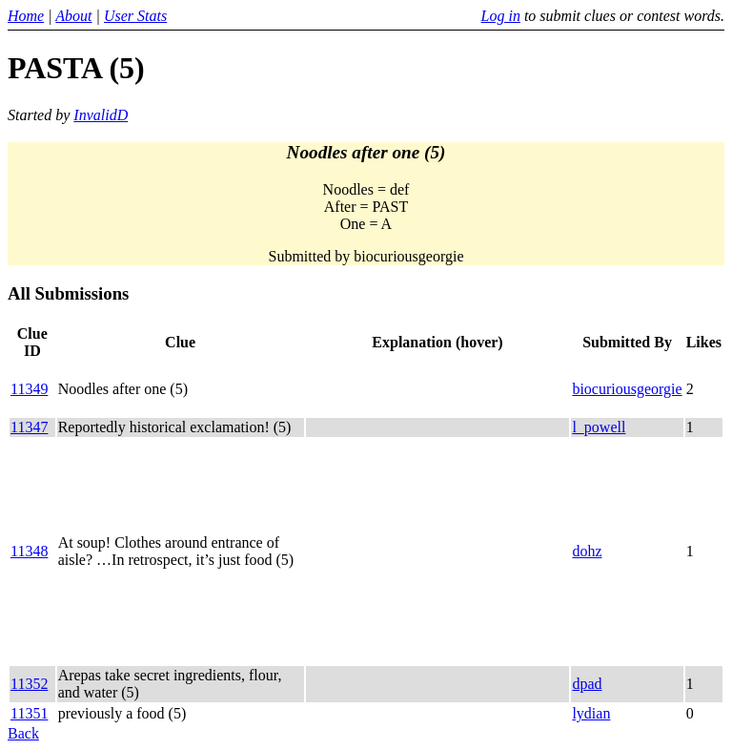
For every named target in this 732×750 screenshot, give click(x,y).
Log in (500, 16)
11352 (29, 684)
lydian (591, 713)
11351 (29, 713)
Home (26, 16)
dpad (586, 684)
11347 (29, 427)
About (73, 16)
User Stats (135, 16)
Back (23, 733)
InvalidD (100, 115)
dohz (586, 551)
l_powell (598, 427)
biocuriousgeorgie (626, 389)
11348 (29, 551)
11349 (29, 389)
